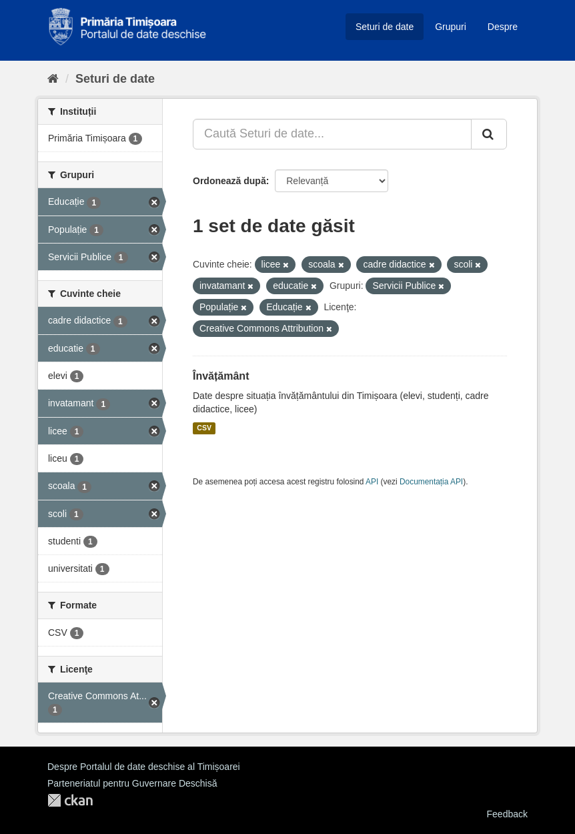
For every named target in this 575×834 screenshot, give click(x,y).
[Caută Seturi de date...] (332, 134)
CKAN (70, 800)
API (372, 481)
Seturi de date (385, 26)
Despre (503, 26)
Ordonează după (229, 180)
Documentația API (431, 481)
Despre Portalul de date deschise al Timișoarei (143, 766)
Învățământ (221, 376)
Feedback (507, 814)
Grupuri (450, 26)
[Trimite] (489, 134)
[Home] (53, 78)
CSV (204, 428)
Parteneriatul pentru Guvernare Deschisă (132, 783)
